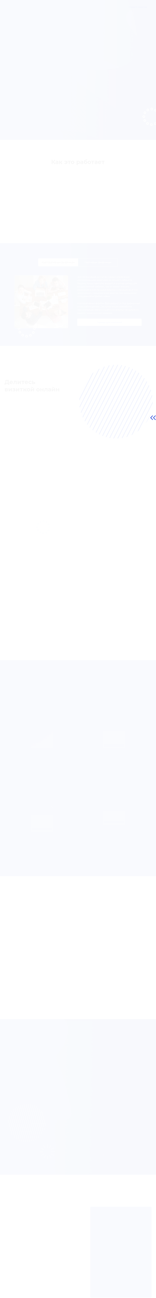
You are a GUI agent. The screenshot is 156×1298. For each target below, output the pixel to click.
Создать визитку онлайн (25, 97)
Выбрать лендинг (114, 750)
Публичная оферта (17, 1292)
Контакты (113, 7)
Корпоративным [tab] (58, 266)
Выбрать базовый (42, 750)
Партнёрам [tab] (97, 266)
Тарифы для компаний (109, 326)
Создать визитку (138, 7)
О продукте (36, 7)
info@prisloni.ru (136, 1287)
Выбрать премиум (42, 833)
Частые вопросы (85, 7)
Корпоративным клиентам (59, 7)
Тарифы (101, 7)
